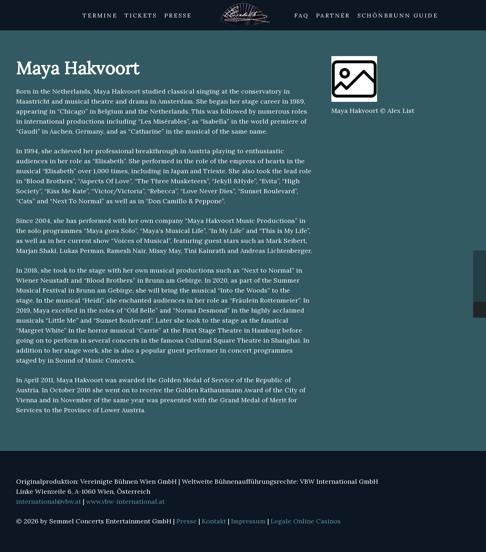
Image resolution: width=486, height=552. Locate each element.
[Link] (243, 15)
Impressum (249, 521)
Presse (187, 521)
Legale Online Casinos (306, 521)
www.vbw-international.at (125, 501)
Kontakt (215, 521)
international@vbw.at (49, 501)
